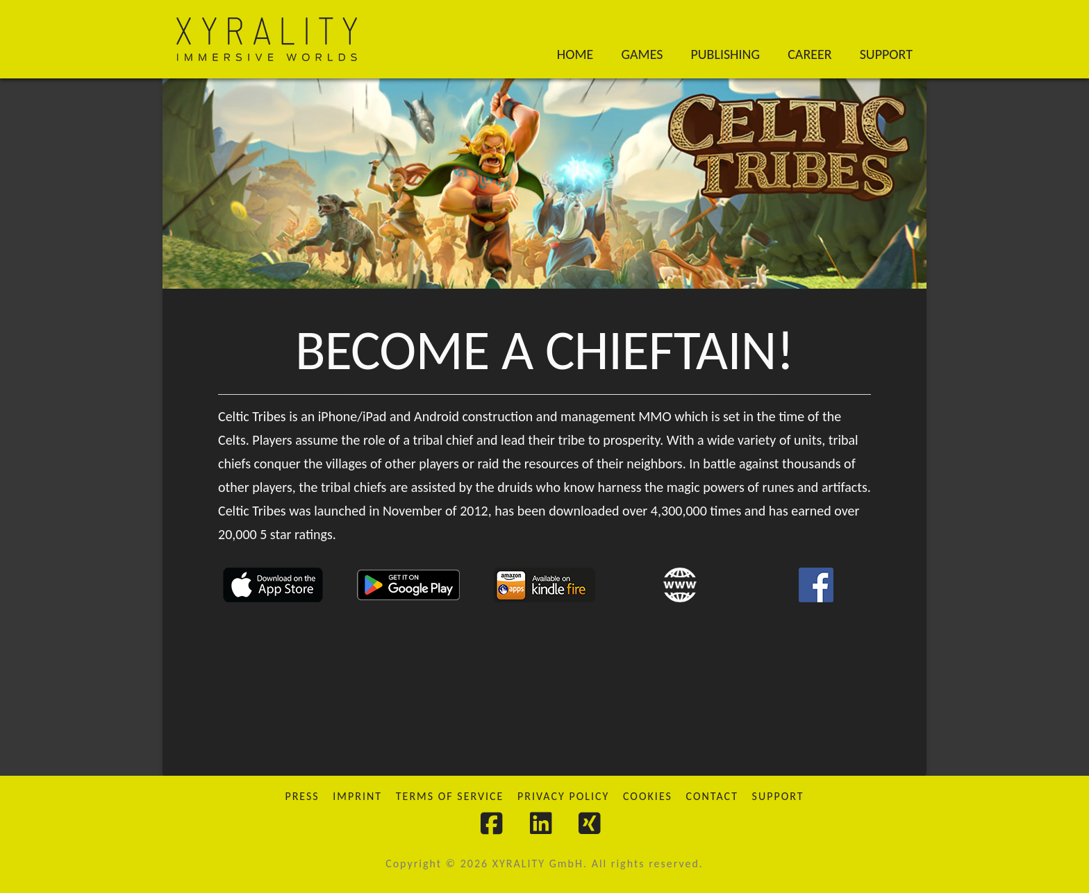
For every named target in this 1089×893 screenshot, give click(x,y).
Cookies (647, 796)
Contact (712, 796)
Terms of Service (450, 796)
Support (778, 796)
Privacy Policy (563, 796)
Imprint (357, 796)
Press (302, 796)
